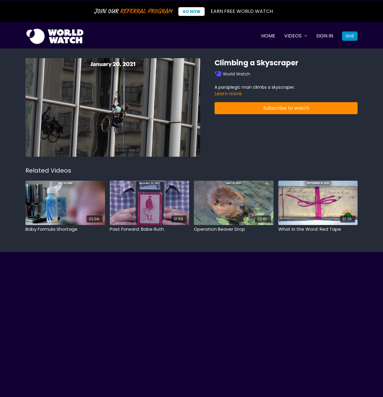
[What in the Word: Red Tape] (318, 229)
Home (268, 35)
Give (349, 36)
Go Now (191, 11)
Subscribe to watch (286, 108)
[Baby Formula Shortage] (65, 229)
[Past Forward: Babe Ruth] (149, 229)
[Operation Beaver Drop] (233, 229)
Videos (295, 35)
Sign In (324, 35)
